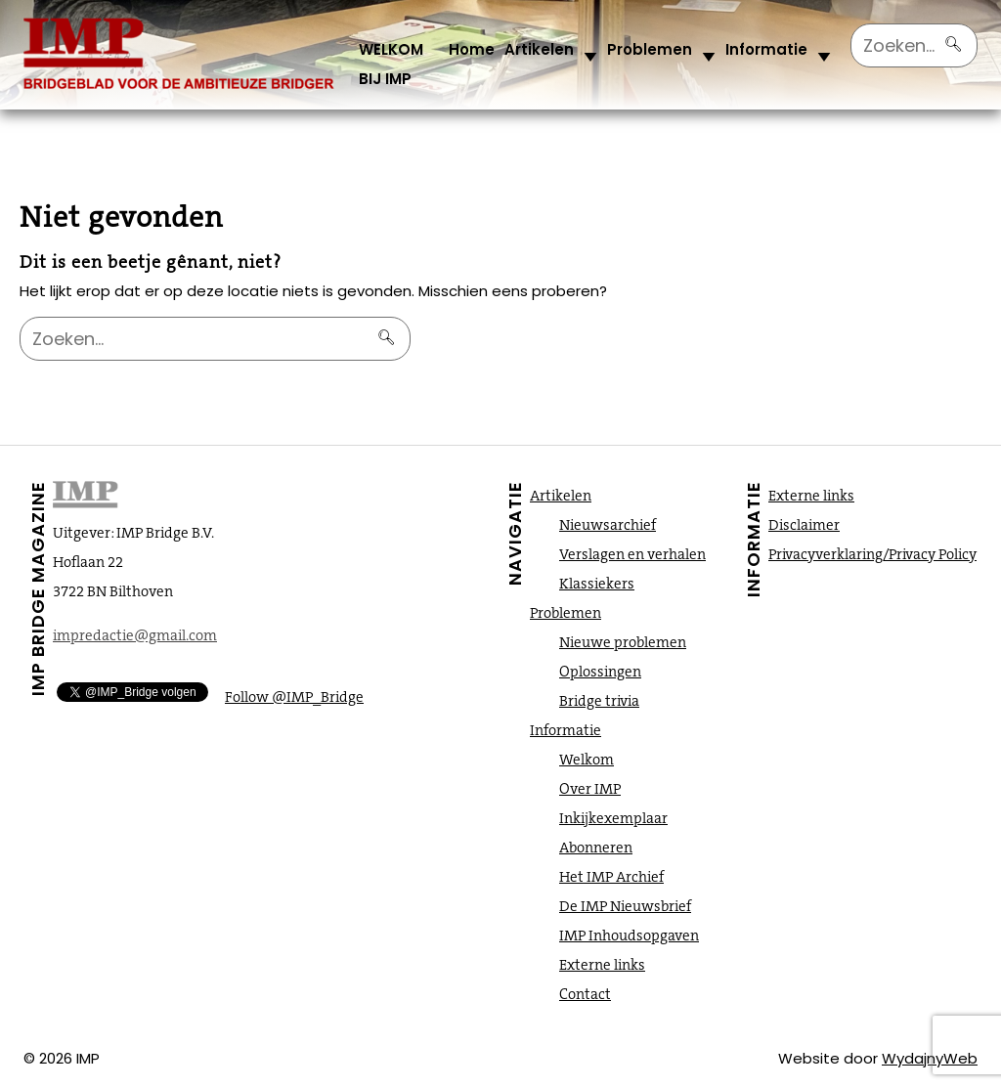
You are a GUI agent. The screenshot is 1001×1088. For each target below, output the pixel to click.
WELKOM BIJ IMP (391, 64)
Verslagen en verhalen (632, 554)
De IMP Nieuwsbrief (625, 906)
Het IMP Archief (611, 877)
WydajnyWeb (930, 1058)
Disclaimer (804, 525)
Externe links (602, 965)
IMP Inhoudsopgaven (629, 935)
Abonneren (595, 847)
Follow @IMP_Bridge (294, 697)
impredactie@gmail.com (135, 635)
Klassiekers (596, 583)
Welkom (586, 759)
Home (472, 49)
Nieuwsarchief (607, 525)
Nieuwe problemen (622, 642)
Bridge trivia (599, 701)
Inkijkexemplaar (613, 818)
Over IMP (590, 789)
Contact (585, 994)
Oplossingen (600, 671)
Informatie (766, 49)
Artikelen (539, 49)
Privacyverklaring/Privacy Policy (872, 554)
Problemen (649, 49)
